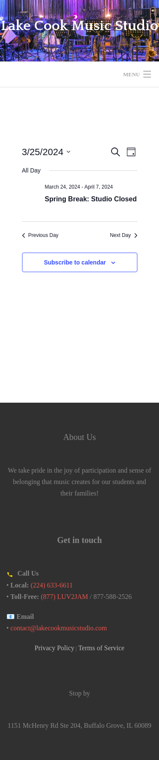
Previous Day (40, 235)
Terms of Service (101, 647)
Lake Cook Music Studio (79, 26)
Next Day (123, 235)
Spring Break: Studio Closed (91, 199)
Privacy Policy (55, 647)
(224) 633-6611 (52, 585)
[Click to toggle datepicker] (46, 152)
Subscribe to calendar (75, 262)
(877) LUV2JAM (64, 596)
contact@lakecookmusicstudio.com (59, 628)
